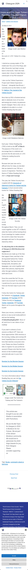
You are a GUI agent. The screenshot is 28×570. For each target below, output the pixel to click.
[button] (26, 530)
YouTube (14, 298)
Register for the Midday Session (12, 366)
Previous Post (14, 474)
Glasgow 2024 (12, 3)
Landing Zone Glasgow (12, 21)
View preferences (14, 564)
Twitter (22, 295)
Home (3, 21)
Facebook (15, 295)
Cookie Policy (9, 567)
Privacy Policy (17, 567)
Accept (14, 555)
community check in (17, 462)
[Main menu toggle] (24, 3)
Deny (14, 560)
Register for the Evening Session (12, 371)
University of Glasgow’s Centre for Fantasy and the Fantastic (14, 185)
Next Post (14, 478)
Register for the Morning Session (13, 361)
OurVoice (5, 464)
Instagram (5, 298)
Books (8, 462)
